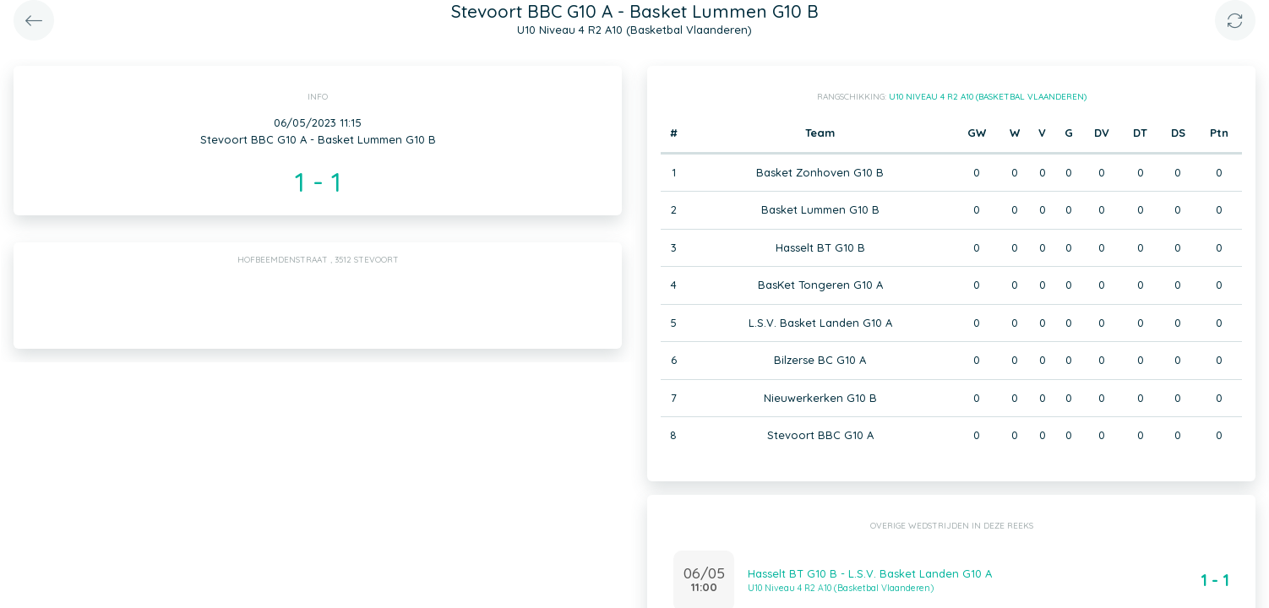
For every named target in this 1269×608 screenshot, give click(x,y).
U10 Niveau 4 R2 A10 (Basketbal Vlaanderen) (988, 96)
